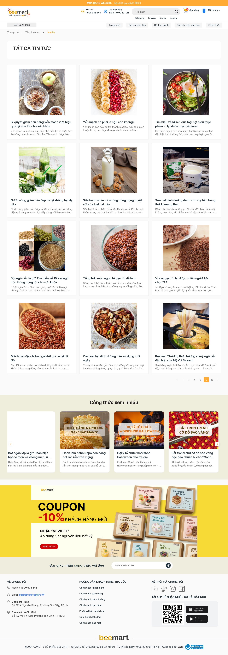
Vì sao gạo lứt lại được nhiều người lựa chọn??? (182, 280)
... (188, 380)
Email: (28, 594)
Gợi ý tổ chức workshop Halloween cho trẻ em (135, 455)
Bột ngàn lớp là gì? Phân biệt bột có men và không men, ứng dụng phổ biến (32, 455)
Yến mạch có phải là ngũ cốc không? (108, 122)
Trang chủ (114, 25)
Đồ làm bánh (161, 25)
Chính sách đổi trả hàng (92, 599)
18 (212, 380)
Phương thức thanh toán (92, 611)
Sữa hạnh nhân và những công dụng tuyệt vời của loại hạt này (112, 202)
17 (206, 380)
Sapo (181, 646)
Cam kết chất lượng (90, 616)
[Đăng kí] (168, 565)
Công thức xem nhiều (114, 402)
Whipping (139, 18)
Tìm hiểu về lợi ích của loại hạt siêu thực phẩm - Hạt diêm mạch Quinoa (183, 124)
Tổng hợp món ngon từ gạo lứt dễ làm (109, 278)
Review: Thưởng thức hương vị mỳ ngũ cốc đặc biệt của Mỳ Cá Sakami (185, 358)
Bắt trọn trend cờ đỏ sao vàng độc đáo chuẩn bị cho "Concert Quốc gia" (195, 455)
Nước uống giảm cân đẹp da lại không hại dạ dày (41, 202)
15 (194, 380)
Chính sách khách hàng (92, 587)
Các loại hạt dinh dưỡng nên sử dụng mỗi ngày (111, 358)
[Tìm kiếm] (176, 11)
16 (200, 380)
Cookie (162, 18)
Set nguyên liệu (137, 25)
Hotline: (24, 587)
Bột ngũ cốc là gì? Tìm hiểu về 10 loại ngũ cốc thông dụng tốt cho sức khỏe (40, 280)
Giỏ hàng (191, 10)
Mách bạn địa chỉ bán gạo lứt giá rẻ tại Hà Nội (39, 358)
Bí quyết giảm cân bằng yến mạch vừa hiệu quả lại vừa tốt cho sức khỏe (41, 124)
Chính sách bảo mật (90, 622)
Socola (173, 18)
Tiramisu (152, 18)
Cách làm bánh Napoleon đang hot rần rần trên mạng (86, 455)
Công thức (214, 25)
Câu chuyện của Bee (188, 25)
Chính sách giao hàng (91, 593)
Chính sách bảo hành (90, 605)
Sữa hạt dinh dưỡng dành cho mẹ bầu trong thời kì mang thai (185, 202)
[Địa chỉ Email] (142, 565)
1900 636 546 (93, 12)
